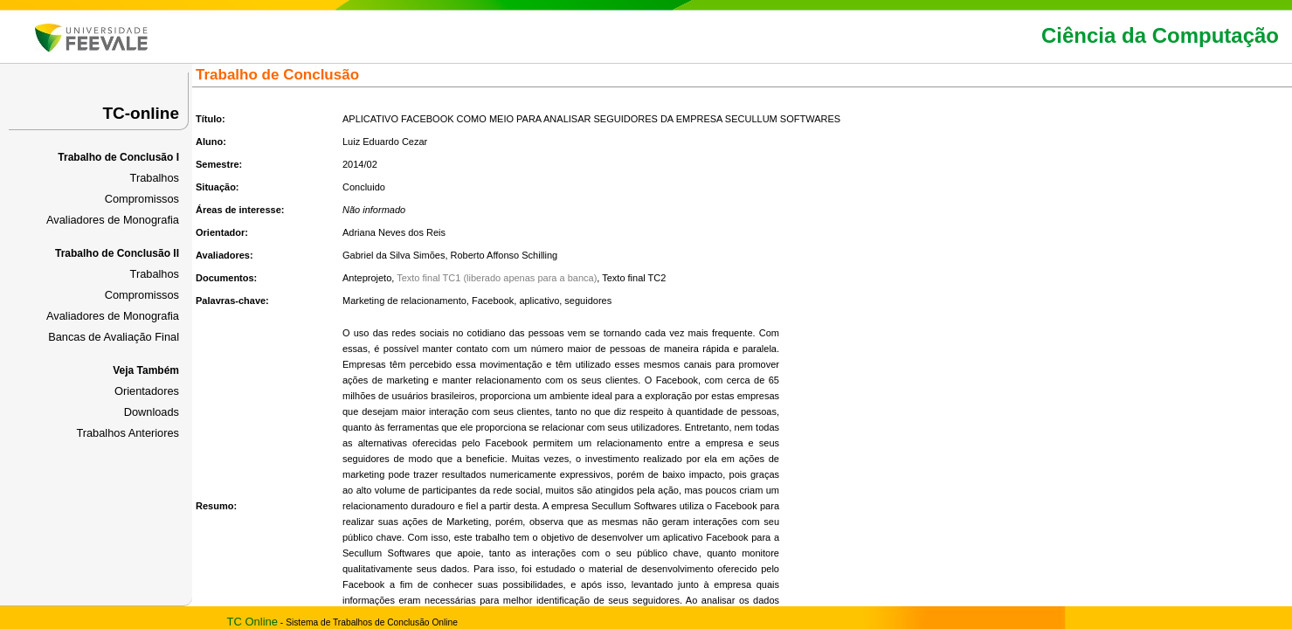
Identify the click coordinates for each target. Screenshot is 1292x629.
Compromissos (142, 198)
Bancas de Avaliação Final (113, 336)
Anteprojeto (366, 278)
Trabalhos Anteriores (127, 432)
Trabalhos (154, 177)
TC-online (140, 113)
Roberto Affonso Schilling (504, 255)
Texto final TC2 (634, 278)
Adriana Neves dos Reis (394, 232)
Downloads (151, 411)
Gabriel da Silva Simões (393, 255)
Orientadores (146, 390)
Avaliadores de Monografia (112, 219)
